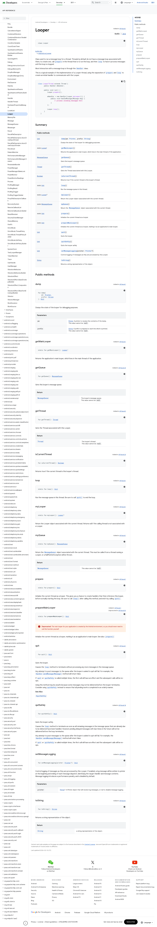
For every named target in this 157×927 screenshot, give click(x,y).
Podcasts (34, 904)
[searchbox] (14, 18)
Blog (32, 901)
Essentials (26, 3)
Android (34, 884)
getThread (65, 167)
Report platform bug (142, 884)
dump (63, 139)
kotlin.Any (38, 51)
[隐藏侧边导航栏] (25, 923)
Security (34, 890)
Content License (90, 844)
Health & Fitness (57, 890)
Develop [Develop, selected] (59, 3)
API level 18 (122, 705)
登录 (153, 3)
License (40, 922)
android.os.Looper (44, 53)
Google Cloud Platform (92, 913)
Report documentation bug (145, 887)
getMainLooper (67, 148)
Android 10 (97, 901)
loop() (76, 599)
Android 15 (97, 884)
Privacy (54, 897)
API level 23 (122, 368)
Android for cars (78, 894)
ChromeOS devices (79, 890)
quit (63, 232)
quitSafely (65, 242)
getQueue (65, 157)
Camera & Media (57, 894)
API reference (9, 10)
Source (33, 894)
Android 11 (97, 897)
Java (124, 34)
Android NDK (119, 899)
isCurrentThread (68, 176)
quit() (79, 497)
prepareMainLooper (69, 223)
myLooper (65, 195)
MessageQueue (74, 208)
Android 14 (97, 887)
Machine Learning (58, 887)
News (33, 897)
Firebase (77, 913)
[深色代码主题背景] (124, 41)
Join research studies (143, 894)
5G (53, 901)
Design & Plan (43, 3)
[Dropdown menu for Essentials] (33, 2)
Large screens (77, 884)
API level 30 (122, 610)
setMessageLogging (69, 251)
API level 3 (122, 411)
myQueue (64, 204)
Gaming (55, 884)
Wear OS (76, 887)
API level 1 (122, 29)
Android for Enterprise (38, 887)
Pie (95, 904)
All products (108, 913)
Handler (80, 68)
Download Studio (121, 896)
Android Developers (41, 22)
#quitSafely (41, 696)
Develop (53, 22)
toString (65, 260)
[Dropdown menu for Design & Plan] (51, 2)
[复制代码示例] (124, 81)
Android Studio (142, 3)
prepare (58, 62)
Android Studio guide (122, 886)
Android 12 (97, 894)
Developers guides (121, 889)
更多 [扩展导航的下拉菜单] (72, 3)
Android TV (77, 897)
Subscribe (131, 922)
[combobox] (101, 2)
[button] (14, 310)
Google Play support (142, 890)
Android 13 (97, 890)
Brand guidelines (51, 922)
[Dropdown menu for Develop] (65, 2)
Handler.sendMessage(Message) (49, 674)
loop (100, 62)
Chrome (67, 913)
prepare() (110, 637)
